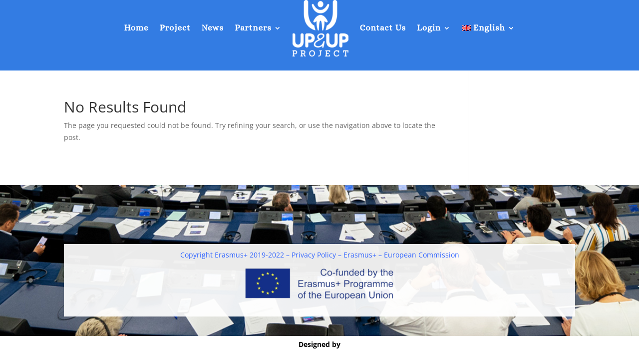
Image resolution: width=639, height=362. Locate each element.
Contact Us (382, 27)
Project (175, 27)
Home (136, 27)
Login (429, 27)
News (212, 27)
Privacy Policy (314, 255)
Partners (253, 27)
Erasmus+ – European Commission (401, 255)
